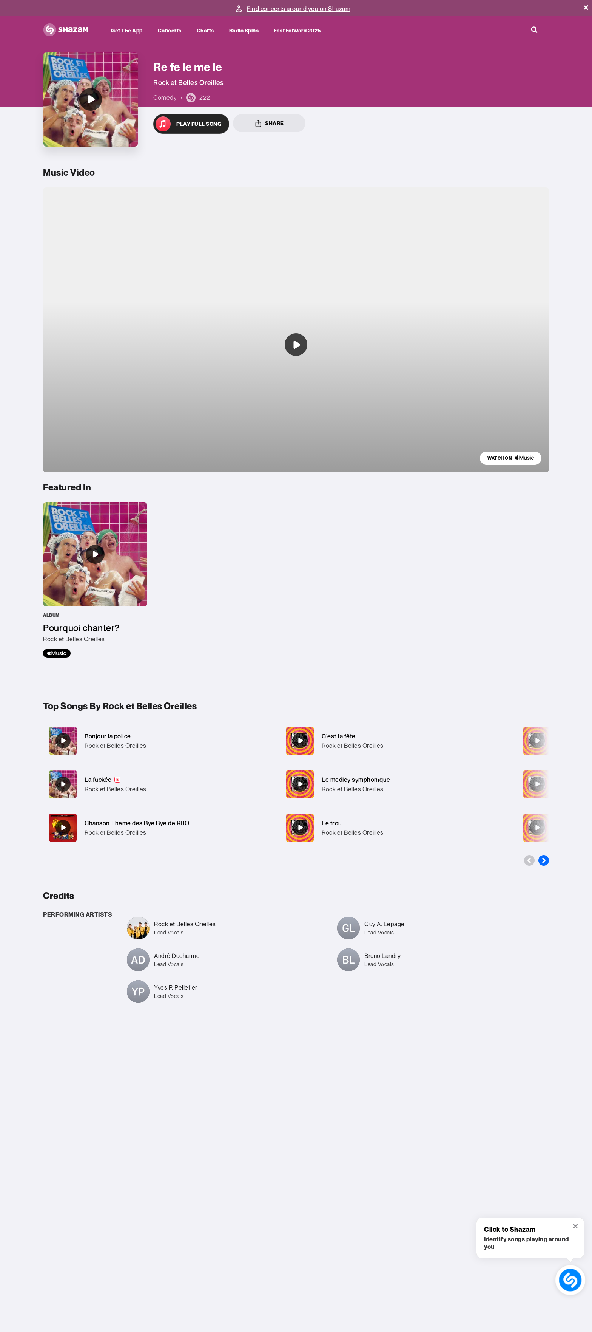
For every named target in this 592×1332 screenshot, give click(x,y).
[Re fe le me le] (90, 99)
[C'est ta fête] (394, 741)
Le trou (332, 823)
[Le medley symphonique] (394, 784)
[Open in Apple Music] (191, 124)
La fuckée (98, 779)
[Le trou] (394, 828)
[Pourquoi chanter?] (95, 580)
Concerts (170, 30)
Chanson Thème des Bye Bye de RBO (137, 823)
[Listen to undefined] (296, 344)
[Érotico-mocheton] (537, 740)
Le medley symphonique (356, 779)
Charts (205, 30)
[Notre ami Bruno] (537, 784)
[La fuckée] (157, 784)
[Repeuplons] (537, 827)
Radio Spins (244, 30)
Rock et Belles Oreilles (115, 745)
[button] (586, 7)
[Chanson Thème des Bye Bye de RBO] (157, 828)
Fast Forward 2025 (297, 30)
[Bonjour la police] (157, 741)
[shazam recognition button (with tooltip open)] (570, 1280)
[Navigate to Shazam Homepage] (69, 30)
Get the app (127, 30)
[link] (510, 458)
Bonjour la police (108, 736)
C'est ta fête (339, 736)
